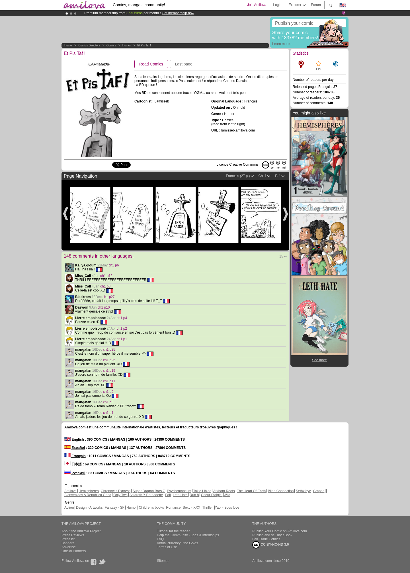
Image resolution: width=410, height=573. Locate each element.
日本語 (73, 464)
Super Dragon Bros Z (148, 491)
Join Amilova (256, 5)
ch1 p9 (108, 392)
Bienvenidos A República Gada (87, 495)
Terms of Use (167, 547)
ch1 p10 (104, 307)
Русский (74, 473)
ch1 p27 (108, 297)
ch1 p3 (108, 402)
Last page (183, 64)
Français (75, 456)
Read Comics (151, 64)
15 (281, 256)
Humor (126, 45)
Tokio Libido (202, 491)
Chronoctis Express (115, 491)
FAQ (160, 539)
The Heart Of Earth (251, 491)
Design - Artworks (89, 508)
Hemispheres (89, 491)
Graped (318, 491)
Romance (173, 508)
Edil (168, 495)
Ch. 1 (263, 176)
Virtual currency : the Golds (177, 543)
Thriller (208, 508)
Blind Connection (281, 491)
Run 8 (194, 495)
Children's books (151, 508)
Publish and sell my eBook (272, 535)
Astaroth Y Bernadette (146, 495)
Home (68, 45)
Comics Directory (89, 45)
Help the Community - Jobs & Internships (188, 535)
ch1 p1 (122, 339)
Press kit (68, 539)
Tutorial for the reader (173, 531)
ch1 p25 (109, 350)
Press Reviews (73, 535)
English (74, 439)
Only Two (120, 495)
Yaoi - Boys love (227, 508)
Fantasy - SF (114, 508)
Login (277, 5)
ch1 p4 (122, 318)
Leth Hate (180, 495)
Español (74, 448)
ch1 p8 (105, 286)
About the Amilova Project (81, 531)
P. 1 (278, 176)
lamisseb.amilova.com (238, 130)
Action (69, 508)
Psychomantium (179, 491)
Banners (68, 543)
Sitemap (163, 561)
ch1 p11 (109, 381)
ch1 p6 (113, 265)
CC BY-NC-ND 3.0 (270, 545)
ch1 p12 (106, 276)
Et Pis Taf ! (144, 45)
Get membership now (178, 13)
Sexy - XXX (191, 508)
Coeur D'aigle (212, 495)
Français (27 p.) (238, 176)
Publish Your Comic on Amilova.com (279, 531)
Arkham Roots (224, 491)
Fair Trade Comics (266, 539)
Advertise (69, 547)
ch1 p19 (109, 371)
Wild (227, 495)
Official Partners (74, 551)
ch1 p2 (122, 328)
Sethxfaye (303, 491)
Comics (111, 45)
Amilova (70, 491)
